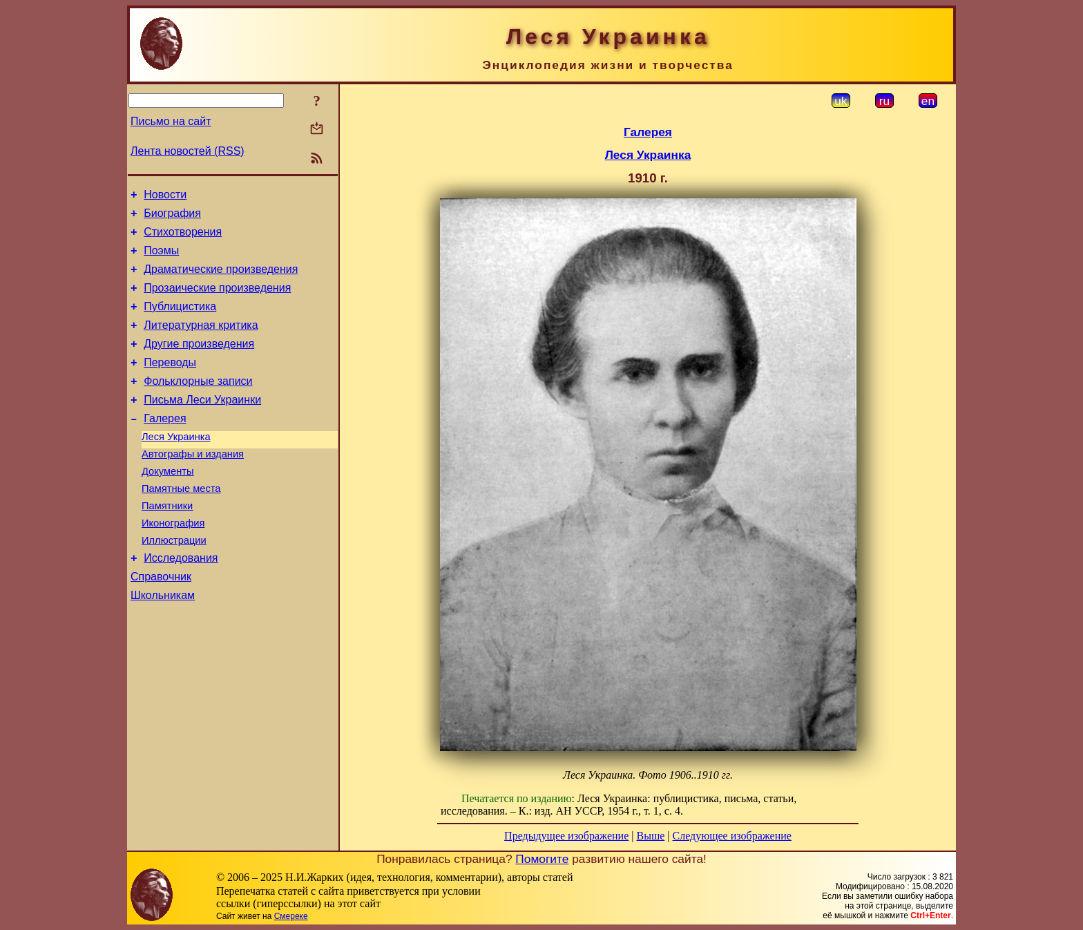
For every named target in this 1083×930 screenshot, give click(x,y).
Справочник (161, 622)
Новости (165, 196)
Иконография (173, 562)
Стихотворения (183, 238)
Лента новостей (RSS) (188, 151)
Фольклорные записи (198, 404)
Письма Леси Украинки (202, 424)
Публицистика (180, 321)
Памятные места (181, 523)
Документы (168, 504)
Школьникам (163, 643)
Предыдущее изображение (566, 836)
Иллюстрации (174, 581)
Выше (650, 836)
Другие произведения (199, 362)
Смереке (291, 916)
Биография (172, 217)
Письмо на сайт (171, 121)
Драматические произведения (221, 279)
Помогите (541, 859)
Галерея (165, 445)
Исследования (181, 601)
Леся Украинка (176, 465)
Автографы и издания (193, 485)
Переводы (170, 383)
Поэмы (161, 259)
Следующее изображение (732, 836)
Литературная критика (201, 342)
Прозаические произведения (217, 300)
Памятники (167, 543)
